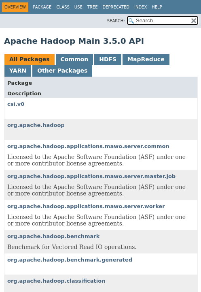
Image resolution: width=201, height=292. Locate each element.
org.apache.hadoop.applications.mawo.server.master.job (91, 176)
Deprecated (115, 7)
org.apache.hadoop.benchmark (53, 236)
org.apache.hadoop (36, 125)
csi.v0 (15, 104)
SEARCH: (116, 21)
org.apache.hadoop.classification (56, 281)
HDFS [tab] (107, 59)
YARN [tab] (17, 70)
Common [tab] (75, 59)
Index (140, 7)
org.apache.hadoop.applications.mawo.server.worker (86, 206)
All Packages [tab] (29, 59)
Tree (92, 7)
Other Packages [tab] (62, 70)
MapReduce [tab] (145, 59)
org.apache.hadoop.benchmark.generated (69, 260)
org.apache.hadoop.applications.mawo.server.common (88, 146)
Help (157, 7)
